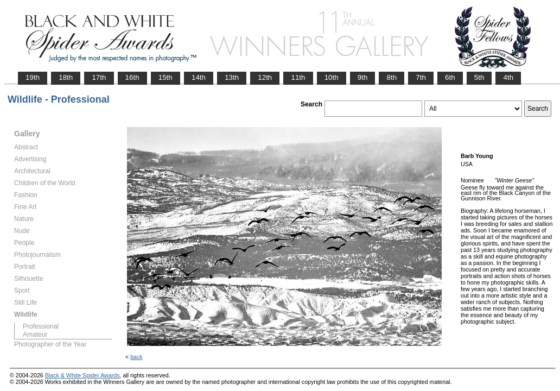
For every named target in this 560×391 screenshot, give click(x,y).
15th (165, 77)
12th (265, 77)
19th (33, 77)
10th (332, 77)
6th (450, 77)
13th (232, 77)
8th (391, 77)
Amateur (35, 334)
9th (363, 77)
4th (508, 77)
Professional (41, 326)
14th (199, 77)
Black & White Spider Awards (82, 375)
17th (99, 77)
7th (421, 77)
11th (298, 77)
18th (66, 77)
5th (479, 77)
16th (132, 77)
